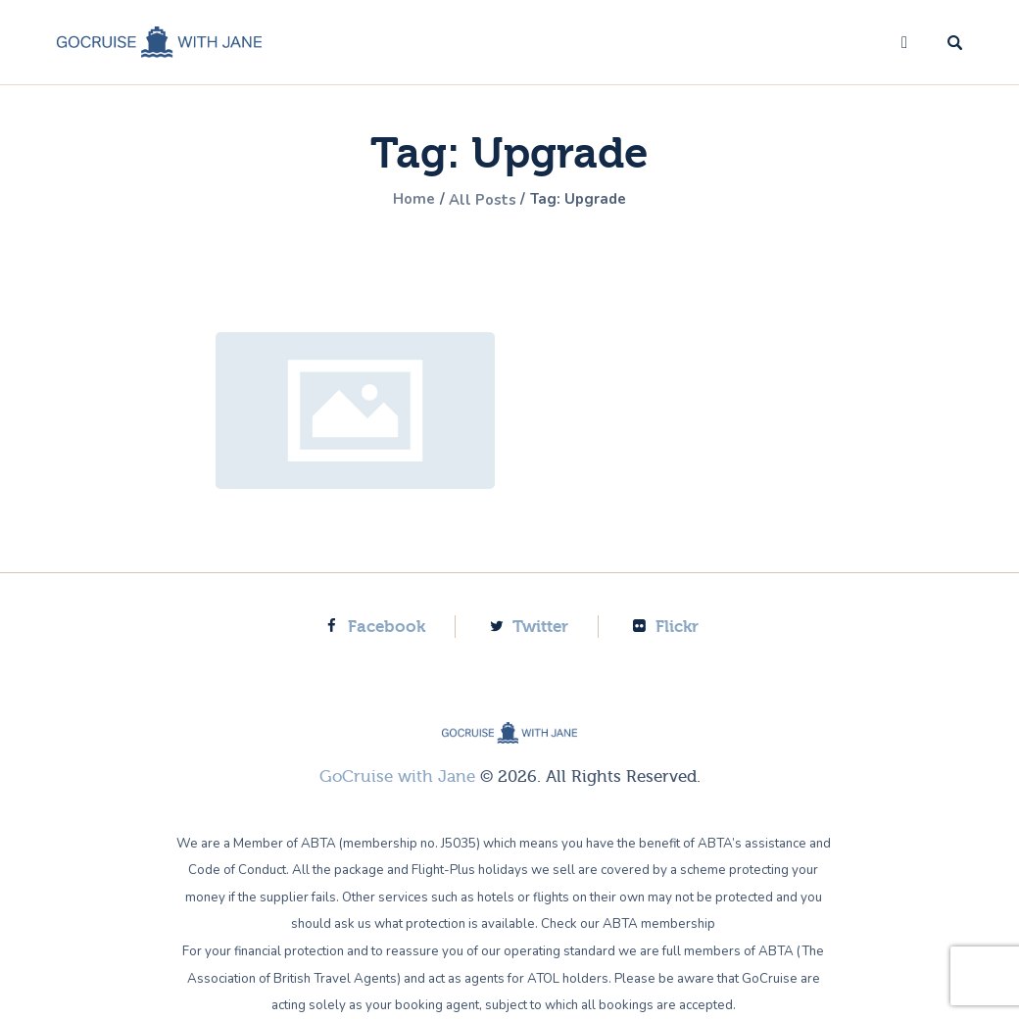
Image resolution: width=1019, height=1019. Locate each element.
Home (408, 200)
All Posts (482, 200)
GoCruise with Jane (397, 776)
